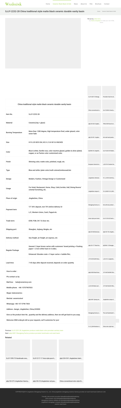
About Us (84, 4)
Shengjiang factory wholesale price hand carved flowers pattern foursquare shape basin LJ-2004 (94, 313)
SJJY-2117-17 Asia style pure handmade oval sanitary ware (44, 358)
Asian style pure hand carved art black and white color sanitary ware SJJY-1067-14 (94, 218)
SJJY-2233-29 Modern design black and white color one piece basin (109, 150)
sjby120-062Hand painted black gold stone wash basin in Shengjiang (94, 232)
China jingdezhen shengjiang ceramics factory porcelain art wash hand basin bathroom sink (79, 392)
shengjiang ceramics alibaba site (51, 400)
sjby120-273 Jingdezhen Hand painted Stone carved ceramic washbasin (17, 381)
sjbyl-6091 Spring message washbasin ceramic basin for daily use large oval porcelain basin (94, 299)
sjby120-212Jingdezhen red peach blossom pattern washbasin (44, 381)
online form (97, 19)
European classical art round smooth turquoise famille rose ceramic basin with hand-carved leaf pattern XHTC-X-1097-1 (94, 164)
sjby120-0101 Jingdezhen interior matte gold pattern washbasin (71, 358)
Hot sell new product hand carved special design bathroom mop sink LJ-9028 (109, 205)
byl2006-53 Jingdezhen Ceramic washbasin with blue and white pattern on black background (94, 150)
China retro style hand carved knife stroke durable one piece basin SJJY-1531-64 (109, 326)
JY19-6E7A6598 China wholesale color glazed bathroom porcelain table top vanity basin (109, 272)
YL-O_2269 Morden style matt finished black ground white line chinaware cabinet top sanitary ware (94, 326)
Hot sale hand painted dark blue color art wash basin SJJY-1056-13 (109, 137)
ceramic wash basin (60, 404)
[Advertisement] (101, 54)
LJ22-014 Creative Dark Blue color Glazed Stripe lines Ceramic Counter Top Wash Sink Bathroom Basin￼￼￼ (109, 164)
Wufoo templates (96, 20)
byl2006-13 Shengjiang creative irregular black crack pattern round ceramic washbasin (109, 245)
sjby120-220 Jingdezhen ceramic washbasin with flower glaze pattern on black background (94, 123)
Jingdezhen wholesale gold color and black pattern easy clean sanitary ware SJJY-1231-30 (94, 178)
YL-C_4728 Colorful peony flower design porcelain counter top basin (109, 178)
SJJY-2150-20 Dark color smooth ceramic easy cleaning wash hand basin (109, 218)
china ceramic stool (51, 398)
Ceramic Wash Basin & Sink (62, 4)
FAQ (91, 4)
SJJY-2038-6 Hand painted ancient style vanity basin (109, 110)
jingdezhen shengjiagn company (51, 402)
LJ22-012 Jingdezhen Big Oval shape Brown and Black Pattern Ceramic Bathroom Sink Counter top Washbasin (109, 259)
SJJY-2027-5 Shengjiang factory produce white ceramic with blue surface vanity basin (94, 96)
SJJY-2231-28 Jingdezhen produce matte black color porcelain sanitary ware (37, 330)
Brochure (98, 4)
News (76, 4)
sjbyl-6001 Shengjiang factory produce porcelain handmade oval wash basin (34, 333)
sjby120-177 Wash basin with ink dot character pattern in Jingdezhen (94, 245)
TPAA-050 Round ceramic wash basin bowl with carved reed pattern (109, 123)
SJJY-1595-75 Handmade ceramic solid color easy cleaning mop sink (17, 358)
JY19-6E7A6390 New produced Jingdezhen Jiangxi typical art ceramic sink (94, 259)
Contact (106, 4)
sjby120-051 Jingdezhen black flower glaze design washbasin (94, 137)
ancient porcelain (55, 396)
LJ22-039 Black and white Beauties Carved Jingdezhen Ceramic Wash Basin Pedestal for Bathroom (94, 286)
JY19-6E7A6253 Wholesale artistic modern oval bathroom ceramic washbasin (109, 286)
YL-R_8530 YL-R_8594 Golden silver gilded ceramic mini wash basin (109, 191)
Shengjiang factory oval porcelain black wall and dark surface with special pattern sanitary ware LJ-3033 (94, 205)
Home (48, 4)
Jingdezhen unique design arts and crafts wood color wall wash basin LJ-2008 (109, 299)
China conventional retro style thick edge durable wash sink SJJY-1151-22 (71, 381)
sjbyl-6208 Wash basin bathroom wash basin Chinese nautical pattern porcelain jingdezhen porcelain (94, 272)
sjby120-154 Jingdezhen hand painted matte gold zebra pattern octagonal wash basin (109, 232)
